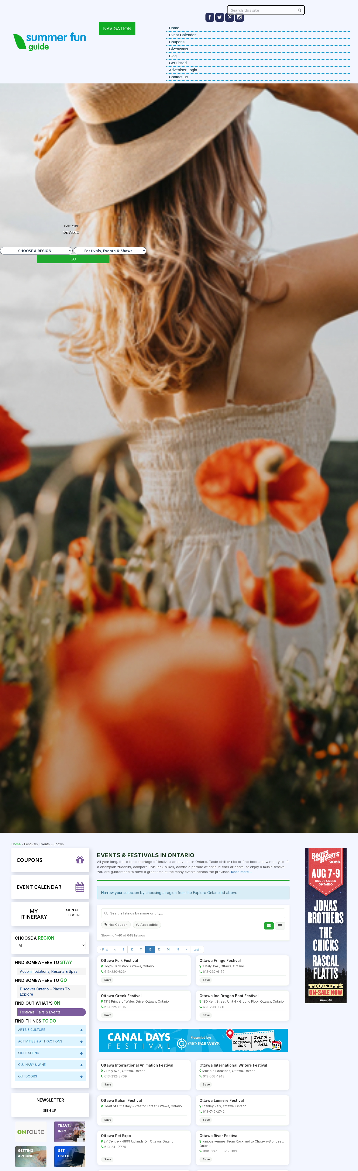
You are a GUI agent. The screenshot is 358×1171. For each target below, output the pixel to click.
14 (168, 949)
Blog (173, 56)
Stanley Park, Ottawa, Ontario (224, 1106)
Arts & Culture (50, 1030)
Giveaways (178, 49)
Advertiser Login (183, 70)
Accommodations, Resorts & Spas (48, 971)
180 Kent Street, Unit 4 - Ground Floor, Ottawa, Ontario (243, 1001)
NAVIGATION (117, 28)
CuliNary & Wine (50, 1065)
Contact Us (178, 77)
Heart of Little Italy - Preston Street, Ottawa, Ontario (143, 1106)
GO (73, 259)
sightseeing (50, 1053)
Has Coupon (116, 925)
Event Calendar (182, 35)
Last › (197, 949)
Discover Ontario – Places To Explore (45, 991)
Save (107, 980)
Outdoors (50, 1076)
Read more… (241, 872)
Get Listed (178, 63)
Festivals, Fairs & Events (40, 1012)
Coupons (176, 42)
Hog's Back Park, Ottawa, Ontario (129, 966)
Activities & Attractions (50, 1041)
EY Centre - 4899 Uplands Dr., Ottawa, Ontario (139, 1141)
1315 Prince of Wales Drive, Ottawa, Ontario (136, 1001)
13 (159, 949)
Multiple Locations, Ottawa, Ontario (229, 1071)
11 (141, 949)
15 (177, 949)
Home (174, 28)
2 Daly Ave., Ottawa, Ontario (223, 966)
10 (132, 949)
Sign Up (72, 910)
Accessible (147, 925)
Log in (74, 915)
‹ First (104, 949)
